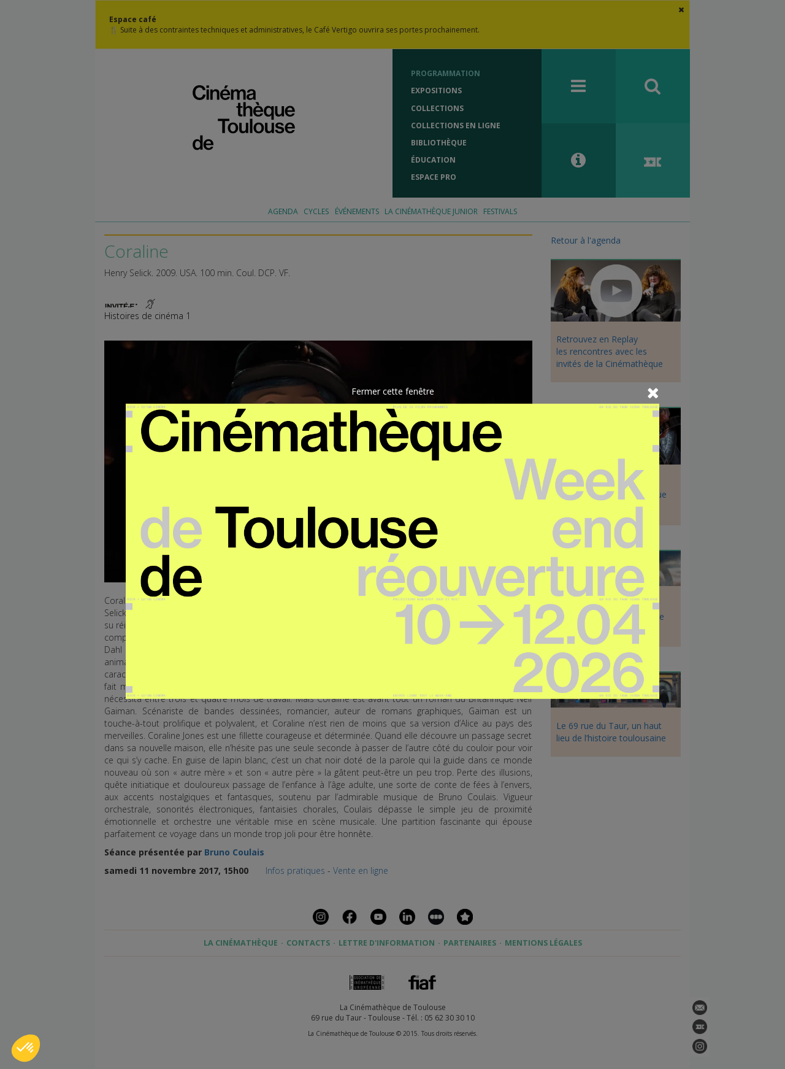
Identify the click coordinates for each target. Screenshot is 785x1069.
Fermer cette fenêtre (392, 391)
